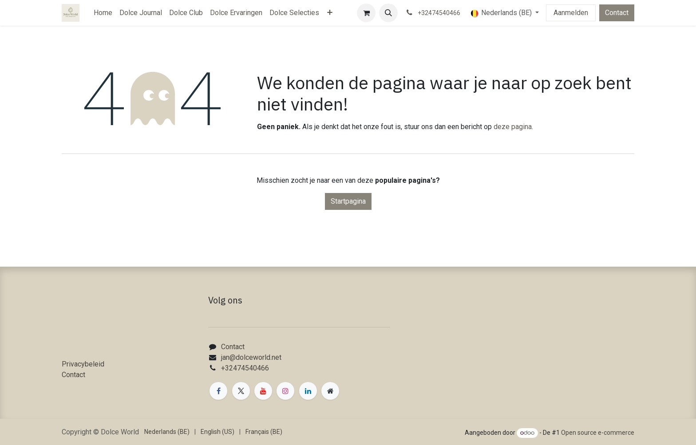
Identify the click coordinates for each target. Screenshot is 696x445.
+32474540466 (245, 368)
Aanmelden (571, 12)
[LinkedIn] (308, 391)
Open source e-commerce (597, 432)
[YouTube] (263, 391)
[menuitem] (103, 13)
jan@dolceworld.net (251, 357)
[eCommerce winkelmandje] (366, 13)
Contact (617, 12)
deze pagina (513, 126)
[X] (241, 391)
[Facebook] (218, 391)
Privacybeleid (83, 364)
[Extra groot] (330, 391)
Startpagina (348, 201)
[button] (388, 13)
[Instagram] (285, 391)
